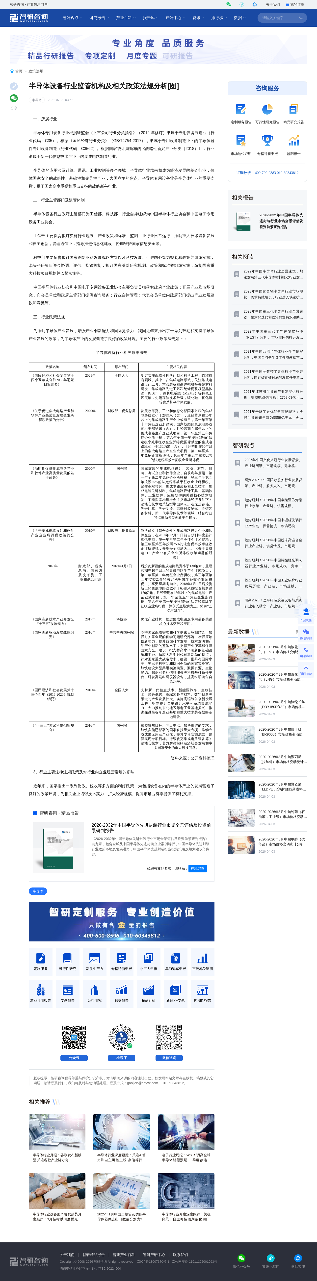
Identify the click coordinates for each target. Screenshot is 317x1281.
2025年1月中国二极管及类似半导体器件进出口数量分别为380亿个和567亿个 (121, 1219)
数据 (240, 17)
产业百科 (126, 17)
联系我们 (180, 1255)
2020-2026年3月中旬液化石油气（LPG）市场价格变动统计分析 (283, 652)
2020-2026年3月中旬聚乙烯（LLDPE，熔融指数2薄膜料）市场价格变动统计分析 (282, 789)
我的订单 (295, 4)
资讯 (198, 17)
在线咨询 (198, 868)
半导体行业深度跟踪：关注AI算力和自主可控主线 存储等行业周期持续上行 (121, 1160)
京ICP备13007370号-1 (153, 1261)
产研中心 (175, 17)
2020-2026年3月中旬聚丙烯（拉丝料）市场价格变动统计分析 (283, 762)
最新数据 (239, 632)
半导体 (37, 100)
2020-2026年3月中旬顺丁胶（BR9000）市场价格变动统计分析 (282, 734)
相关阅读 (243, 257)
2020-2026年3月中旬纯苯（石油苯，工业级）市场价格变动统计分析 (283, 817)
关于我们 (273, 4)
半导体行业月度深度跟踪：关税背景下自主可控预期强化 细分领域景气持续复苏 (186, 1219)
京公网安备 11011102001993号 (194, 1261)
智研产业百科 (124, 1255)
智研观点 (72, 17)
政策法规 (35, 71)
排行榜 (219, 17)
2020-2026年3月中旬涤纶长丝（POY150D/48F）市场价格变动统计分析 (282, 707)
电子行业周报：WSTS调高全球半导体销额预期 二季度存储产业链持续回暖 (186, 1160)
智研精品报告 (93, 1255)
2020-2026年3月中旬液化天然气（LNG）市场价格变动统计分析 (282, 679)
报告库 (151, 17)
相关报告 (243, 198)
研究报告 (99, 17)
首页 (19, 71)
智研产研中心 (154, 1255)
